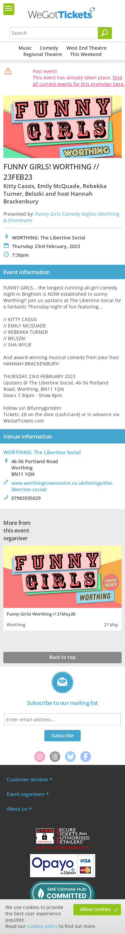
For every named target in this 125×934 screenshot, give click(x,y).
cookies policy (42, 926)
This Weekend (86, 54)
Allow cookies (95, 909)
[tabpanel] (62, 587)
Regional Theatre (42, 54)
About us (17, 808)
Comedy (49, 48)
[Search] (105, 33)
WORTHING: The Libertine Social (42, 452)
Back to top (62, 657)
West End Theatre (86, 48)
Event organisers (25, 794)
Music (25, 48)
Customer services (27, 779)
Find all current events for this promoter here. (79, 80)
